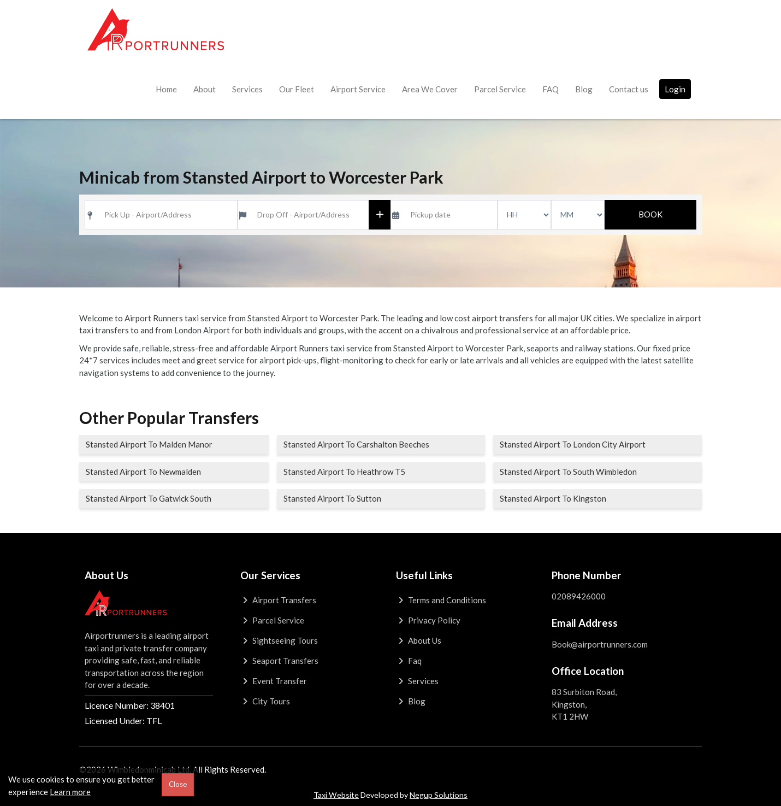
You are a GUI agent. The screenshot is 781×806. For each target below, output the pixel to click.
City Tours (265, 701)
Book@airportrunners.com (600, 644)
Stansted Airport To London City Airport (573, 444)
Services (247, 89)
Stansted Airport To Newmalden (143, 471)
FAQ (550, 89)
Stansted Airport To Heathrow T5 (344, 471)
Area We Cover (430, 89)
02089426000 (579, 596)
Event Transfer (273, 681)
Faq (409, 661)
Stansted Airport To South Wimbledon (568, 471)
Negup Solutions (439, 794)
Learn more (70, 792)
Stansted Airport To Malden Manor (149, 444)
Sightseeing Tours (279, 640)
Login (675, 89)
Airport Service (358, 89)
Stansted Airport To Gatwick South (148, 498)
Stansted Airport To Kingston (553, 498)
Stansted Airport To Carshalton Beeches (356, 444)
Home (166, 89)
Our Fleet (296, 89)
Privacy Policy (428, 620)
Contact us (628, 89)
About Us (418, 640)
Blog (584, 89)
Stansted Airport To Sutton (332, 498)
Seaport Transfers (279, 661)
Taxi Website (336, 794)
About (204, 89)
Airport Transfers (278, 600)
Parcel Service (500, 89)
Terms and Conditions (441, 600)
